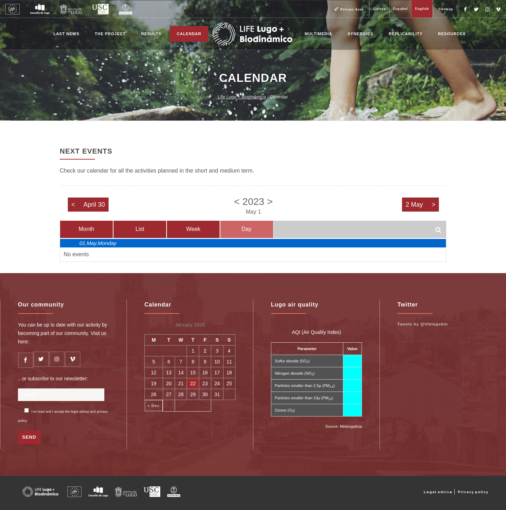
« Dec (154, 406)
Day (246, 229)
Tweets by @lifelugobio (422, 324)
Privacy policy (473, 492)
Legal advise (438, 492)
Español (400, 9)
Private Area (352, 9)
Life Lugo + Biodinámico (242, 97)
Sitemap (446, 9)
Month (86, 229)
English (422, 9)
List (140, 229)
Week (193, 229)
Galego (379, 9)
